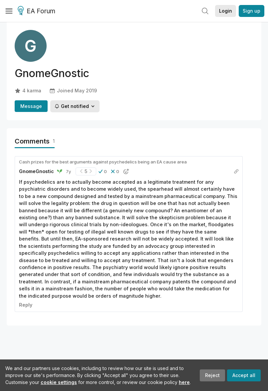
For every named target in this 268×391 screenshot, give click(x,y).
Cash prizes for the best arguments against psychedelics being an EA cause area (103, 161)
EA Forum (37, 11)
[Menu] (9, 11)
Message (31, 106)
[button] (103, 171)
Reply (25, 305)
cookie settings (59, 382)
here (184, 382)
